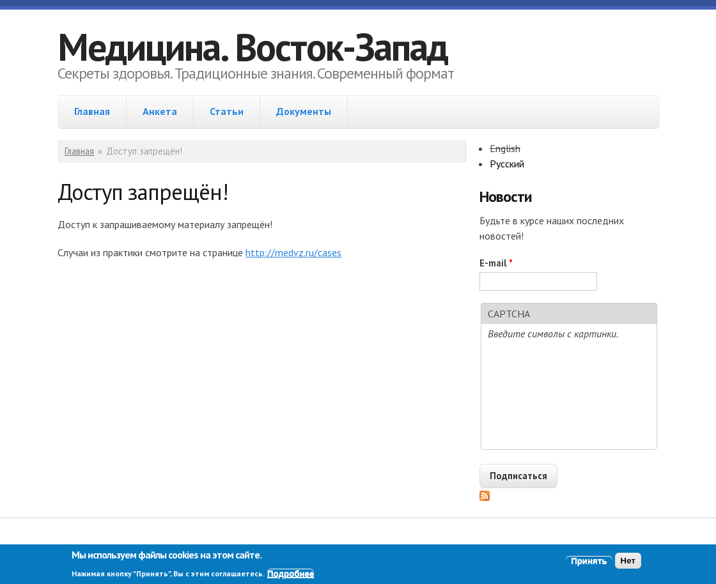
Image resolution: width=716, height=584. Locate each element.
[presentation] (569, 397)
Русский (507, 163)
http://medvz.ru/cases (293, 252)
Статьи (227, 111)
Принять (589, 560)
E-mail (496, 263)
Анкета (160, 111)
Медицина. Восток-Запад (252, 47)
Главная (92, 111)
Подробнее (290, 573)
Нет (628, 560)
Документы (303, 111)
